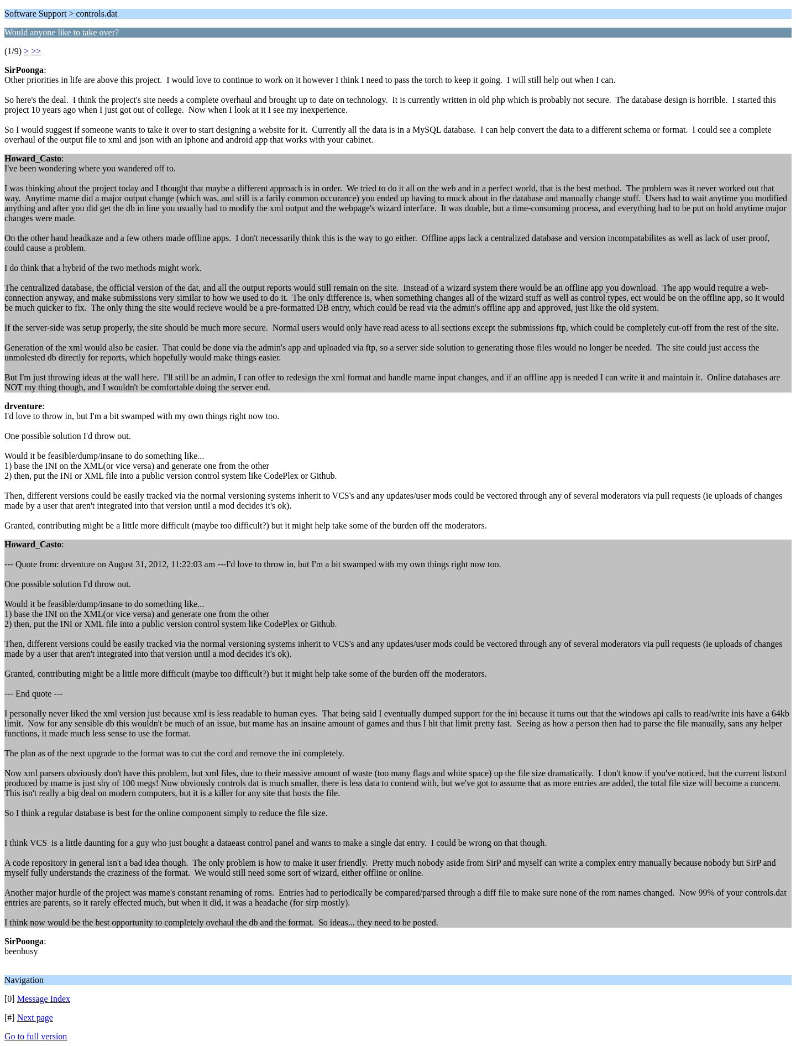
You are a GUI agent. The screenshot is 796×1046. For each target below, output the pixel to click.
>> (36, 51)
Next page (35, 1017)
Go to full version (35, 1036)
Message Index (43, 998)
